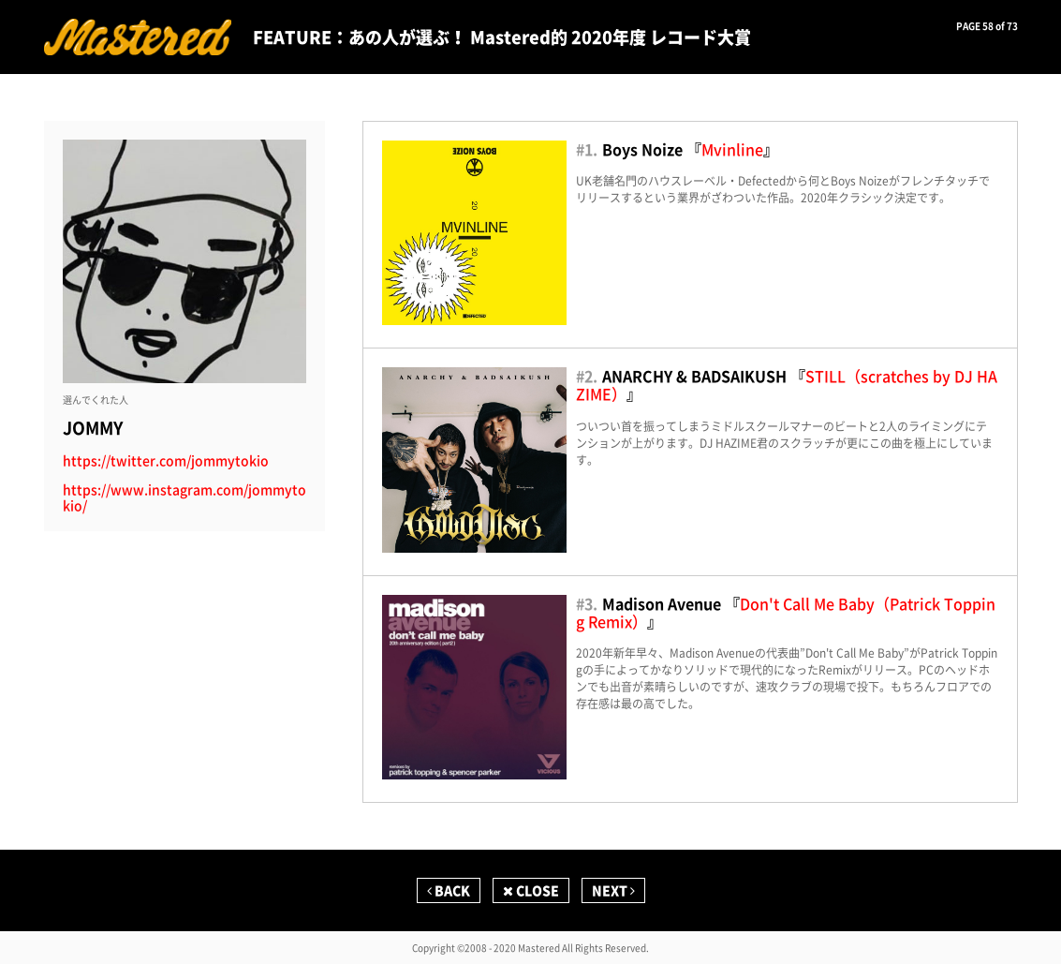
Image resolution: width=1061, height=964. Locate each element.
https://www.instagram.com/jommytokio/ (184, 497)
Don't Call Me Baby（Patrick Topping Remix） (785, 612)
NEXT (613, 890)
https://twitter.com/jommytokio (166, 460)
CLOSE (531, 890)
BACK (448, 890)
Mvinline (732, 149)
